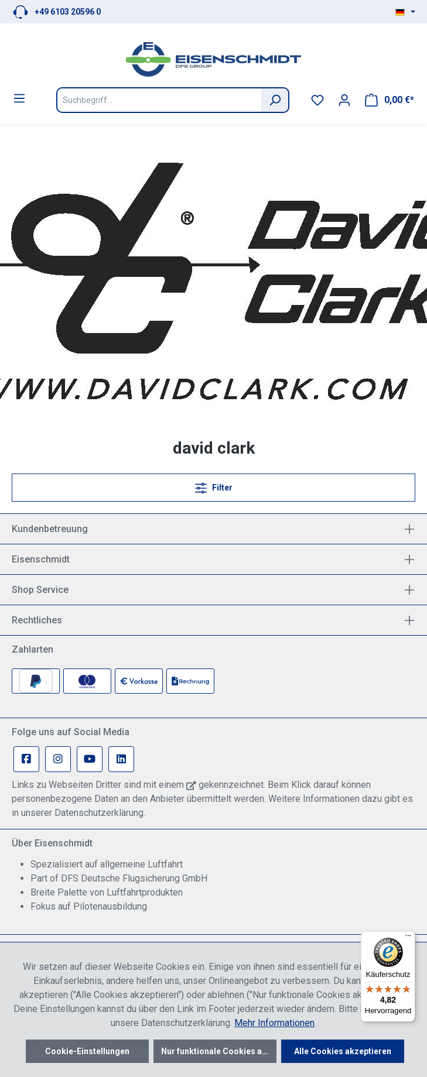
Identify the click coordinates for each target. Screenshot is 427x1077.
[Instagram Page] (58, 759)
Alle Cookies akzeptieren (342, 1051)
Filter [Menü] (214, 485)
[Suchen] (275, 100)
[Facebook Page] (26, 759)
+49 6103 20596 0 (68, 11)
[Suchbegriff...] (158, 100)
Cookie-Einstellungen (87, 1051)
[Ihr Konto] (344, 100)
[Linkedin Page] (121, 759)
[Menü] (19, 98)
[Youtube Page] (89, 759)
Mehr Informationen (274, 1022)
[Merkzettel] (317, 100)
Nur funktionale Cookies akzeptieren (218, 1051)
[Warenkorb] (389, 100)
